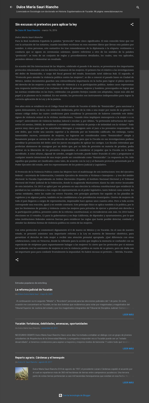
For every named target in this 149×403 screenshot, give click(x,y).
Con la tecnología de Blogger (74, 395)
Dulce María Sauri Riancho (37, 7)
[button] (132, 25)
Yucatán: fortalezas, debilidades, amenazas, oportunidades (51, 323)
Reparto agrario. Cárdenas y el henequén (39, 357)
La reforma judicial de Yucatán (33, 289)
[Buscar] (138, 8)
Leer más (128, 314)
